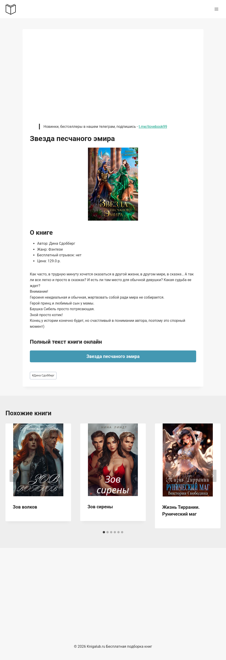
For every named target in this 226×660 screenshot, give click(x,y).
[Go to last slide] (14, 476)
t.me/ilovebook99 (153, 126)
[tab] (104, 532)
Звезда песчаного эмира (112, 356)
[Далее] (212, 476)
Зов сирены (100, 506)
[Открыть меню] (216, 9)
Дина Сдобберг (43, 375)
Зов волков (25, 507)
